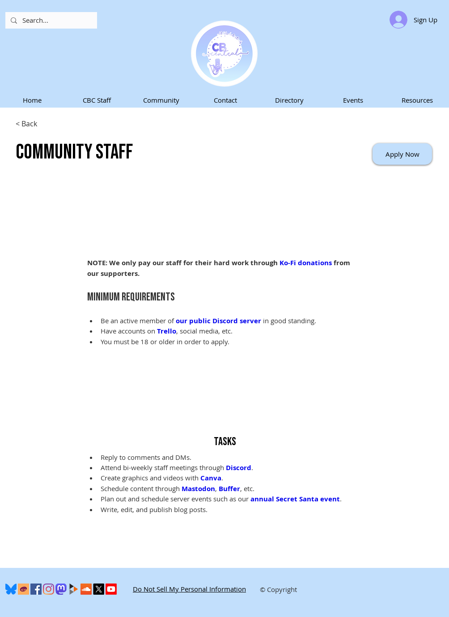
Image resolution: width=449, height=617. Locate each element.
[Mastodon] (61, 589)
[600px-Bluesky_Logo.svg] (11, 589)
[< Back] (47, 124)
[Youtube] (111, 589)
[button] (96, 100)
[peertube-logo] (73, 589)
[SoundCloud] (86, 589)
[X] (98, 589)
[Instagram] (48, 589)
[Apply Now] (402, 154)
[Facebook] (36, 589)
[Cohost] (23, 589)
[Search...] (50, 20)
